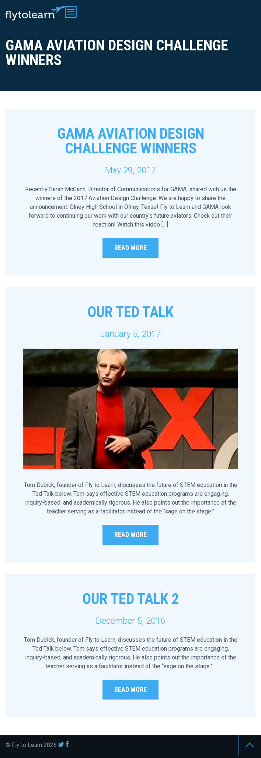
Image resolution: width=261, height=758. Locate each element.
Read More (130, 248)
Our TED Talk (130, 312)
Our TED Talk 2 (130, 599)
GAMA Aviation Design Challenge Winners (130, 141)
